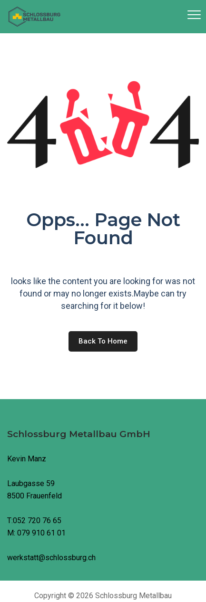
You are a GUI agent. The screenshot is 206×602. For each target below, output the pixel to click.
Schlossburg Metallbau (133, 595)
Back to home (103, 341)
